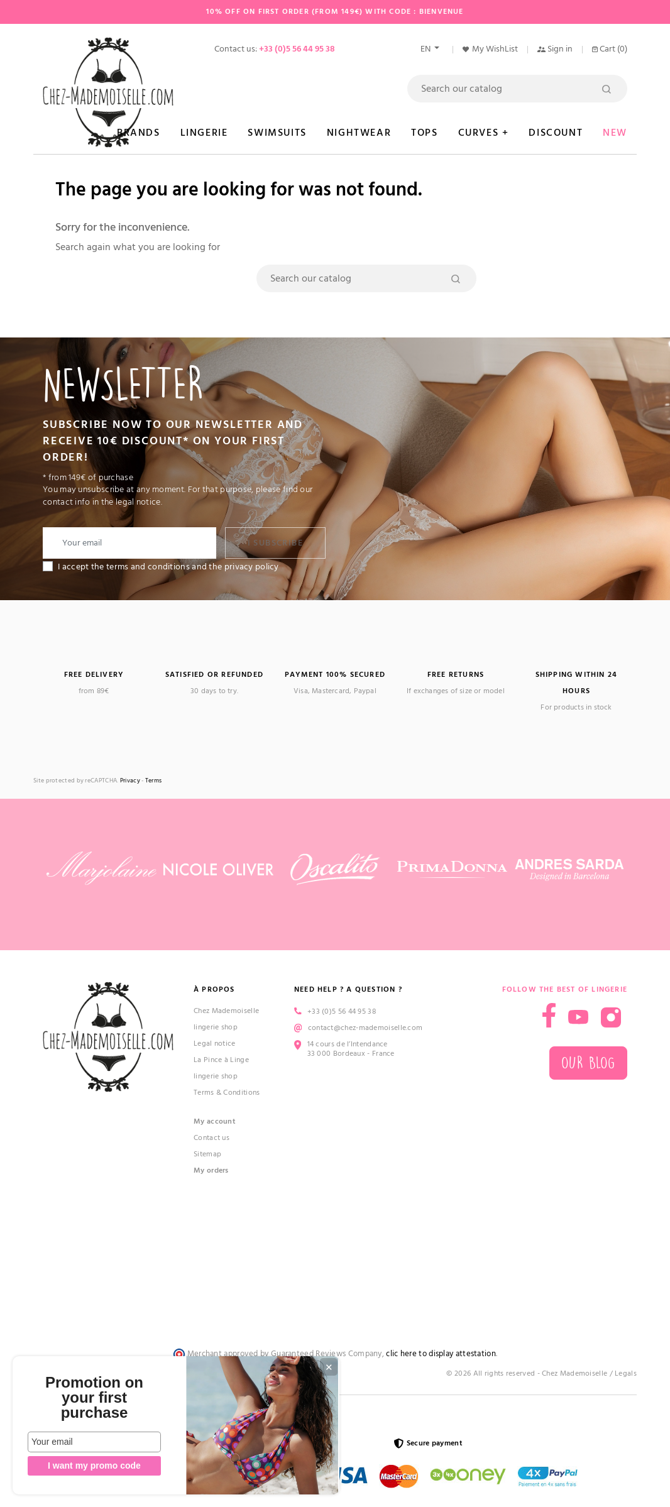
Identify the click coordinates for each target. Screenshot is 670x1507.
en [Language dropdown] (426, 49)
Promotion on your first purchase (94, 1397)
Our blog (588, 1063)
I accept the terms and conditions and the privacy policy (168, 567)
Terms (153, 781)
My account (215, 1121)
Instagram (611, 1017)
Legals (626, 1373)
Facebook (549, 1015)
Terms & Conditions (227, 1092)
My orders (211, 1170)
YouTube (578, 1017)
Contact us (211, 1137)
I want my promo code (94, 1465)
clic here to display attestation (441, 1354)
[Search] (517, 88)
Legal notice (215, 1043)
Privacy (130, 781)
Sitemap (207, 1154)
